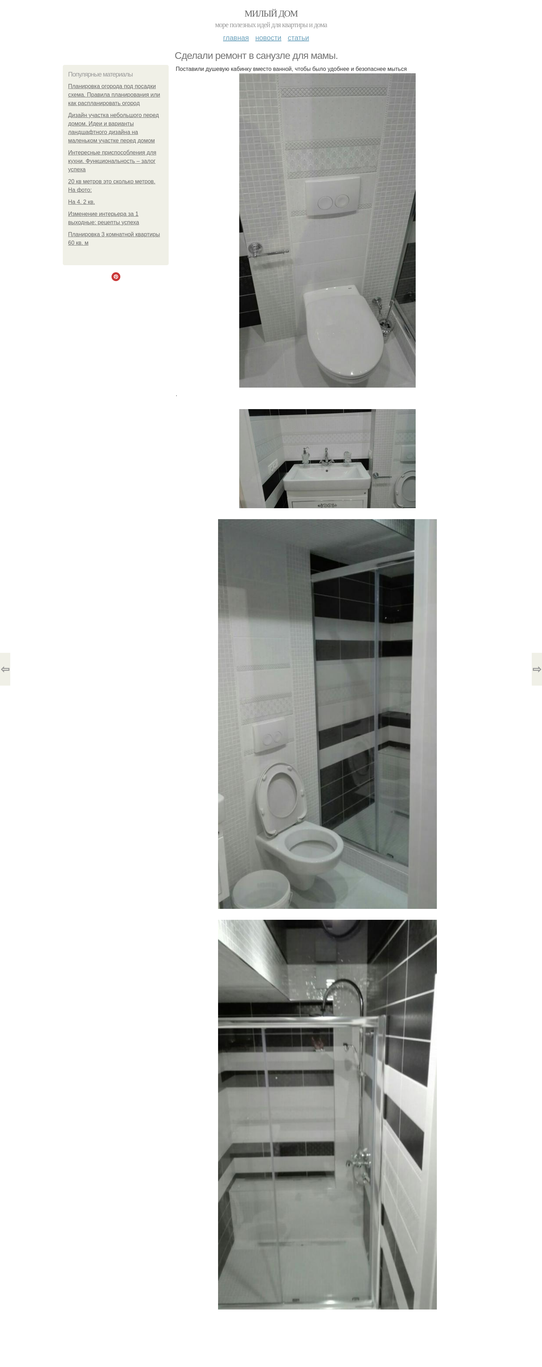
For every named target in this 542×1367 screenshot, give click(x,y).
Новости (268, 38)
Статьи (298, 38)
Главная (236, 38)
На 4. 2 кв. (81, 202)
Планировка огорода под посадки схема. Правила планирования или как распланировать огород (114, 94)
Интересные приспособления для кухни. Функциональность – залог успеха (112, 161)
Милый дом (271, 13)
